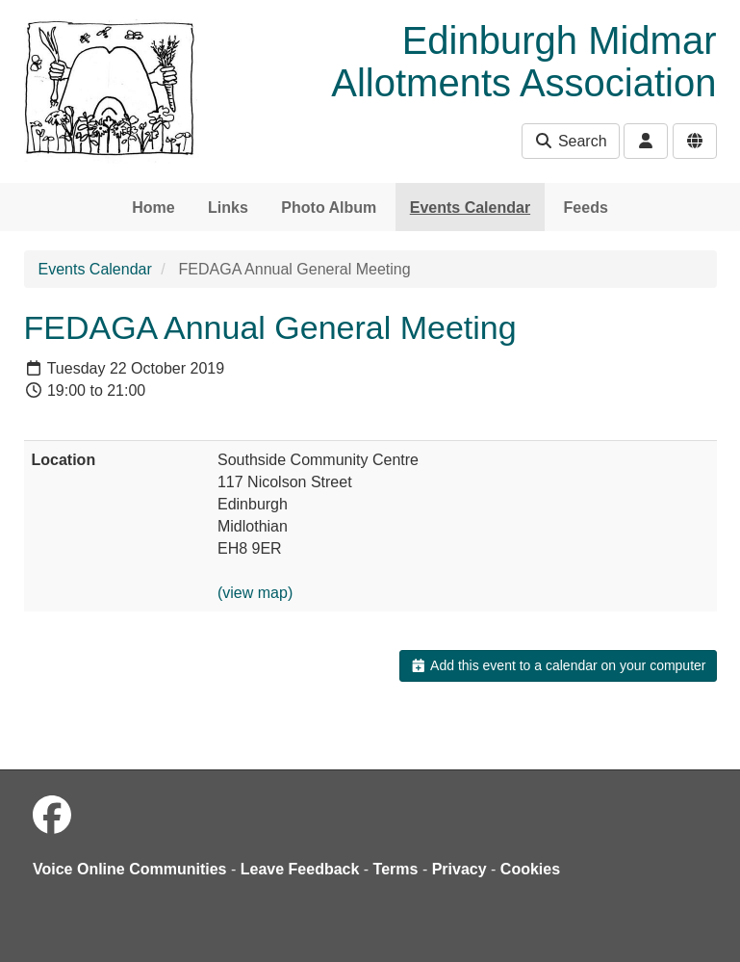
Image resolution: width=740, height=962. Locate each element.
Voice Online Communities (130, 869)
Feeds (586, 207)
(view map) (255, 593)
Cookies (530, 869)
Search (570, 141)
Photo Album (328, 207)
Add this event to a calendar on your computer (557, 665)
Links (228, 207)
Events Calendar (470, 207)
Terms (396, 869)
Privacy (459, 869)
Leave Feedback (300, 869)
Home (153, 207)
